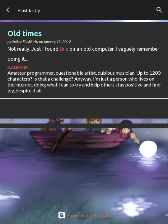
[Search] (159, 9)
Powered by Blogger (84, 215)
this (64, 49)
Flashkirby (28, 10)
